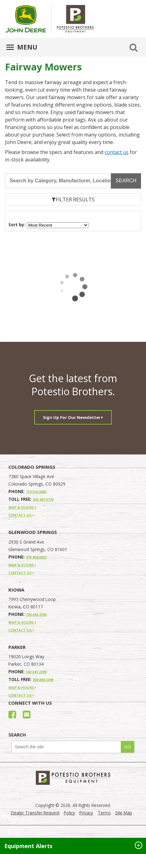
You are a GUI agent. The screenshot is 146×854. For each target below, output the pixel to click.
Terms (104, 813)
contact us (117, 152)
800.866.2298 (43, 679)
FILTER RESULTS (73, 199)
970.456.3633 (36, 557)
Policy (69, 813)
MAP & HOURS (22, 507)
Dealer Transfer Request (35, 813)
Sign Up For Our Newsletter (73, 417)
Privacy (86, 813)
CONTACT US (21, 515)
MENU (21, 47)
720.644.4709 (36, 614)
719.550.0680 (36, 491)
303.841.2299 (36, 671)
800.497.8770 (43, 499)
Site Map (123, 813)
